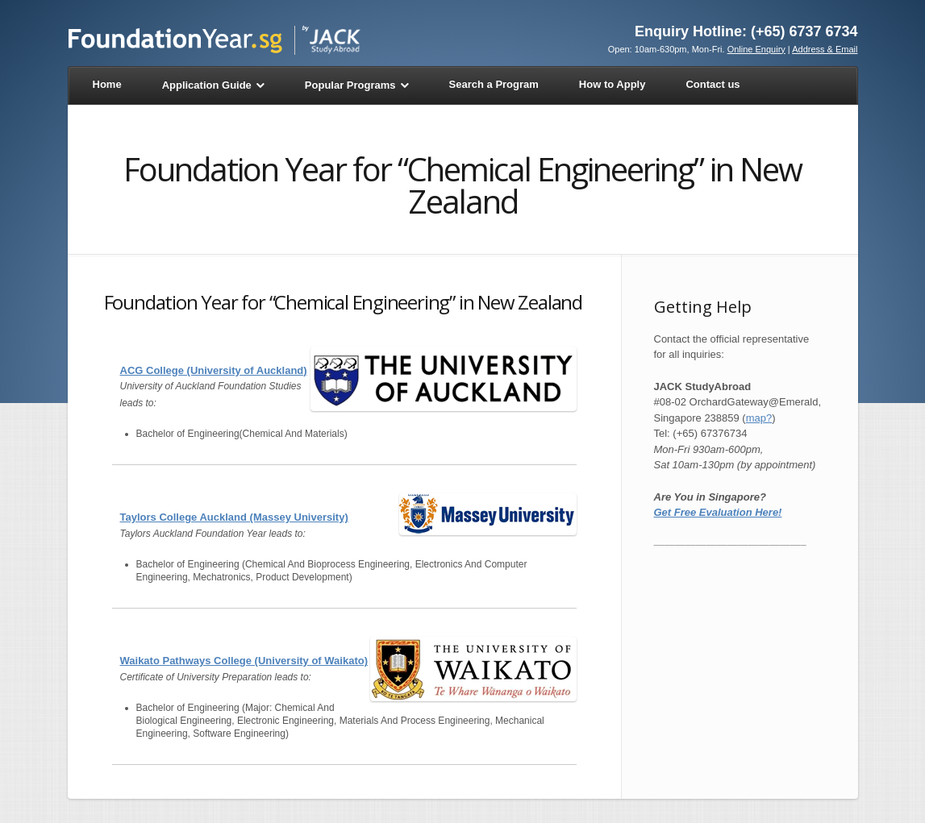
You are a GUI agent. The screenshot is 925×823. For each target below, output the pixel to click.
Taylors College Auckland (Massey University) (234, 517)
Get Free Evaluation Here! (718, 512)
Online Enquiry (756, 49)
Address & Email (824, 49)
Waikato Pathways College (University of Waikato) (244, 661)
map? (759, 418)
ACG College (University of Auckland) (213, 370)
